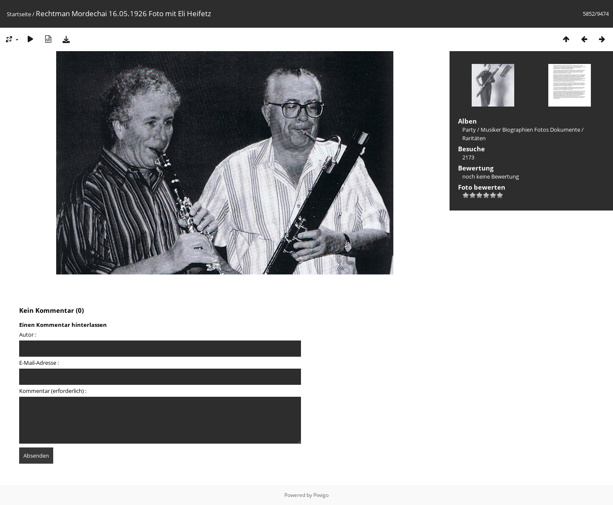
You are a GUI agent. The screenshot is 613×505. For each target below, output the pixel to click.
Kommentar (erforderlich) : (52, 391)
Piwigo (321, 495)
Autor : (27, 334)
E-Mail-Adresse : (39, 362)
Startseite (19, 14)
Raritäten (474, 138)
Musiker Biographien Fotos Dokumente (530, 129)
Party (469, 129)
